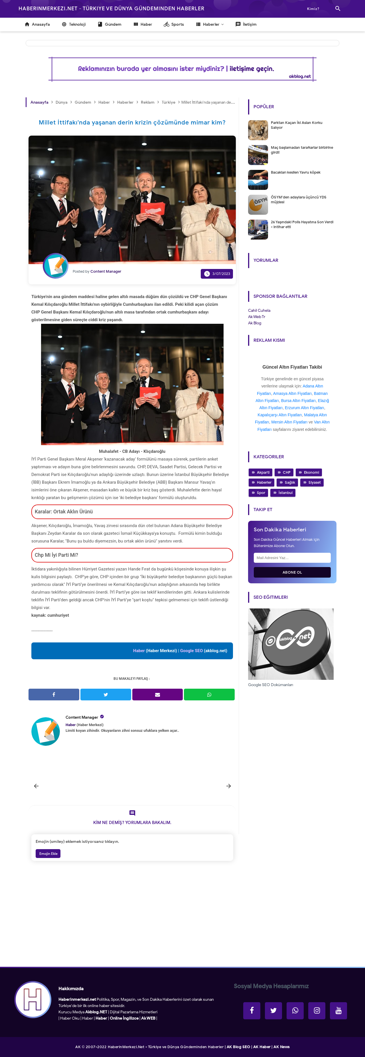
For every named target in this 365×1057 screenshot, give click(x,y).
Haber (87, 1018)
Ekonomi (311, 472)
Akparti (263, 472)
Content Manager (82, 717)
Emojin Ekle (48, 853)
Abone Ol (292, 572)
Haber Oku (70, 1018)
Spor (261, 492)
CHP (287, 472)
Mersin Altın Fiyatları (289, 422)
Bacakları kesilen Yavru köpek (296, 172)
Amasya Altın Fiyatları (292, 393)
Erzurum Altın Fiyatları (304, 407)
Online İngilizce (124, 1018)
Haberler (264, 482)
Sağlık (290, 482)
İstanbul (286, 492)
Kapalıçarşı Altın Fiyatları (280, 415)
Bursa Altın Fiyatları (298, 400)
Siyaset (315, 482)
